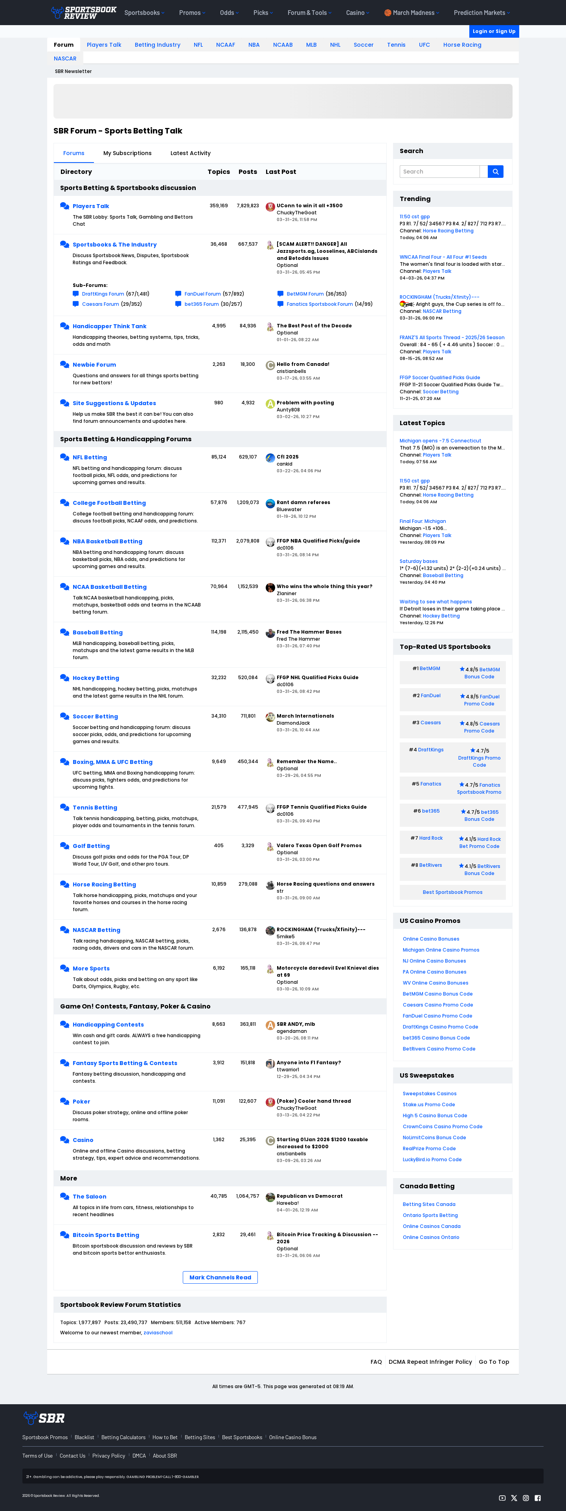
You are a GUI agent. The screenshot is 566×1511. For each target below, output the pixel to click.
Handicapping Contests (108, 1025)
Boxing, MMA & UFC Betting (113, 762)
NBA (254, 45)
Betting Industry (157, 45)
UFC (424, 45)
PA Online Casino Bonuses (435, 971)
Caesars (431, 722)
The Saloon (90, 1196)
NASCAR (65, 58)
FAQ (376, 1362)
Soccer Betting (95, 716)
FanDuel (431, 695)
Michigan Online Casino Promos (441, 949)
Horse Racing (462, 45)
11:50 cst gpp (415, 216)
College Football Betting (109, 503)
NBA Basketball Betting (107, 541)
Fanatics (431, 783)
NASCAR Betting (96, 930)
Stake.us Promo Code (429, 1104)
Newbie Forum (94, 365)
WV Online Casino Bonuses (436, 982)
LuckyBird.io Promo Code (432, 1159)
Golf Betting (91, 846)
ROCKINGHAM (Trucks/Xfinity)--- (440, 297)
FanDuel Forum (203, 294)
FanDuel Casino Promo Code (437, 1015)
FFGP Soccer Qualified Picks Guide (440, 377)
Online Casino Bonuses (431, 938)
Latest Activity (191, 153)
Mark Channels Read (220, 1277)
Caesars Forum (100, 304)
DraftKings (431, 749)
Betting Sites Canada (429, 1204)
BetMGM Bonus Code (482, 673)
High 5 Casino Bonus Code (435, 1115)
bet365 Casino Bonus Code (436, 1037)
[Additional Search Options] (484, 171)
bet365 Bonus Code (482, 815)
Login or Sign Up (494, 31)
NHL (335, 45)
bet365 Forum (202, 304)
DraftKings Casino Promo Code (440, 1026)
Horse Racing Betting (104, 884)
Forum (64, 45)
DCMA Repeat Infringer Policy (430, 1362)
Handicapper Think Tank (110, 326)
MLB (311, 45)
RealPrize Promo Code (429, 1148)
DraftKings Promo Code (479, 761)
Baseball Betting (98, 632)
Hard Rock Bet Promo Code (480, 843)
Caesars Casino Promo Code (438, 1004)
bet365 (431, 811)
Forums (74, 153)
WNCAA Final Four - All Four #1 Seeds (443, 257)
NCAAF (225, 45)
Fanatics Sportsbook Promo (479, 788)
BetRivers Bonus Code (483, 870)
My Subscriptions (127, 153)
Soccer (364, 45)
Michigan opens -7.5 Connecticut (440, 440)
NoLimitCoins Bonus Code (434, 1137)
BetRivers (430, 865)
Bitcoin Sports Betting (106, 1235)
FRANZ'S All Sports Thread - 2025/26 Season (452, 337)
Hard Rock (431, 838)
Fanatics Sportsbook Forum (320, 304)
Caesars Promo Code (482, 727)
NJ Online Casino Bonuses (434, 960)
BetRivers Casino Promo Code (439, 1048)
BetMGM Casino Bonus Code (438, 993)
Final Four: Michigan (423, 521)
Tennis (396, 45)
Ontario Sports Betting (430, 1215)
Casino (83, 1140)
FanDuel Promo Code (482, 700)
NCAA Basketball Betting (110, 587)
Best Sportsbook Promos (453, 892)
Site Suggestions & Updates (114, 403)
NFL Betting (90, 457)
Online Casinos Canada (432, 1226)
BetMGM (430, 668)
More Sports (91, 968)
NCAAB (283, 45)
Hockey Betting (96, 678)
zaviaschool (158, 1332)
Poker (81, 1101)
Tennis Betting (95, 807)
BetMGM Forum (305, 294)
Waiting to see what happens (436, 601)
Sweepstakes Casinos (430, 1093)
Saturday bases (419, 561)
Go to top (494, 1362)
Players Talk (104, 45)
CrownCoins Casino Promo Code (443, 1126)
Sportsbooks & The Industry (115, 244)
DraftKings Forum (103, 294)
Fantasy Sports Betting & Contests (125, 1063)
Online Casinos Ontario (431, 1237)
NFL (198, 45)
